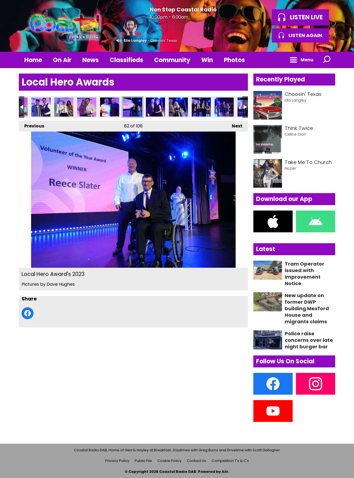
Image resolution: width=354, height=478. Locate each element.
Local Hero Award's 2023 (40, 107)
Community (172, 60)
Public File (143, 460)
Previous (31, 125)
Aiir (225, 471)
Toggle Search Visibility (327, 60)
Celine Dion (295, 134)
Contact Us (196, 460)
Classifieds (126, 60)
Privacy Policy (117, 460)
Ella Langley (135, 40)
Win (207, 60)
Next (234, 125)
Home (33, 60)
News (90, 60)
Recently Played (280, 79)
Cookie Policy (169, 460)
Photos (234, 60)
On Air (62, 60)
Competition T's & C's (230, 460)
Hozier (290, 168)
